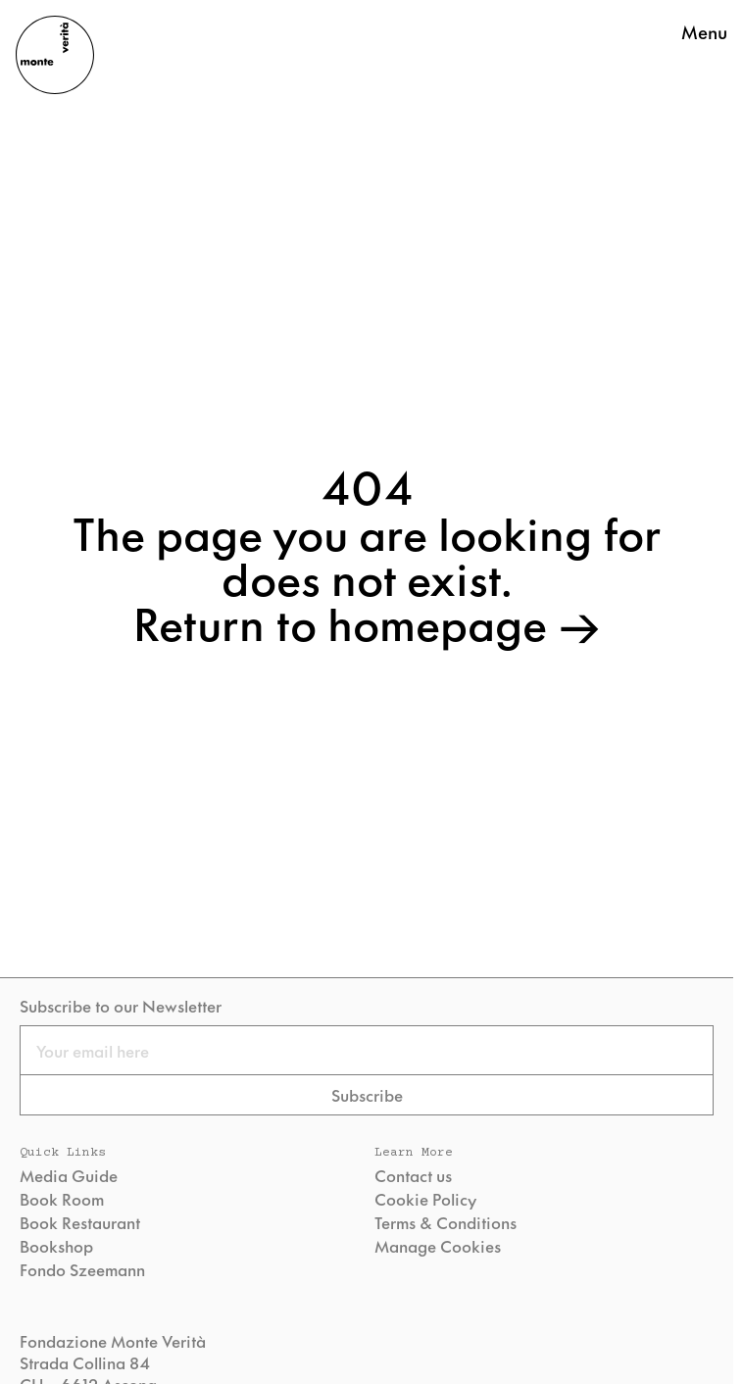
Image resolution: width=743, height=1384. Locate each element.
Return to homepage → (367, 621)
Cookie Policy (425, 1199)
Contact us (413, 1175)
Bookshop (56, 1246)
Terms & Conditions (445, 1222)
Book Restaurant (80, 1222)
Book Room (62, 1199)
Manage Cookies (437, 1246)
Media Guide (69, 1175)
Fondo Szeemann (82, 1269)
